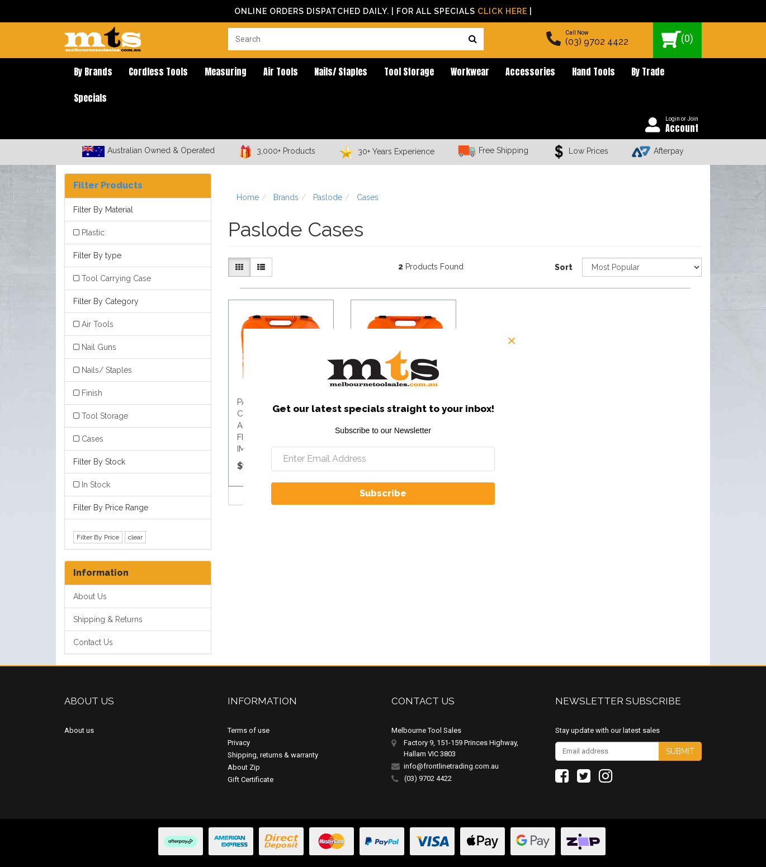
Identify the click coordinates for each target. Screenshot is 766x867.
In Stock (96, 460)
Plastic (93, 208)
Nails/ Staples (321, 72)
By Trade (606, 72)
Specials (652, 72)
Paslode (327, 173)
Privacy (239, 718)
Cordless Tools (151, 72)
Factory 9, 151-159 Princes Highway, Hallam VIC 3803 (461, 723)
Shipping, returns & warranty (273, 730)
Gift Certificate (250, 755)
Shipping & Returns (108, 595)
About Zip (244, 742)
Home (248, 173)
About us (79, 706)
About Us (90, 572)
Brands (286, 173)
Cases (92, 414)
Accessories (498, 72)
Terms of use (248, 706)
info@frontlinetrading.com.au (451, 741)
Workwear (441, 72)
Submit (680, 726)
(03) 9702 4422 (596, 41)
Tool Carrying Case (116, 254)
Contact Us (93, 618)
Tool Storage (385, 72)
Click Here (502, 11)
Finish (92, 368)
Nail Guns (99, 323)
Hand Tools (556, 72)
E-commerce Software (647, 850)
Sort (564, 243)
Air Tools (265, 72)
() (677, 39)
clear (135, 513)
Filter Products (108, 161)
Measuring (214, 72)
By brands (90, 72)
